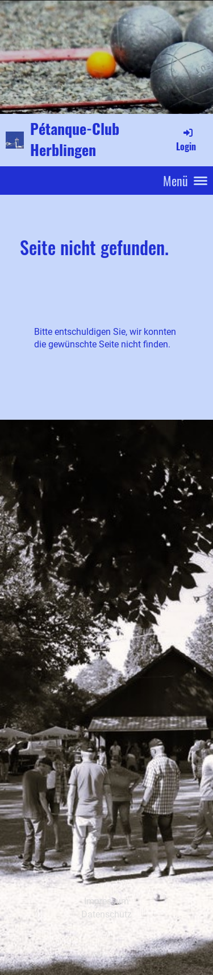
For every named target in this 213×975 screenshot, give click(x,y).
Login (186, 139)
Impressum (106, 901)
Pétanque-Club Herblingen (74, 139)
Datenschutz (106, 914)
